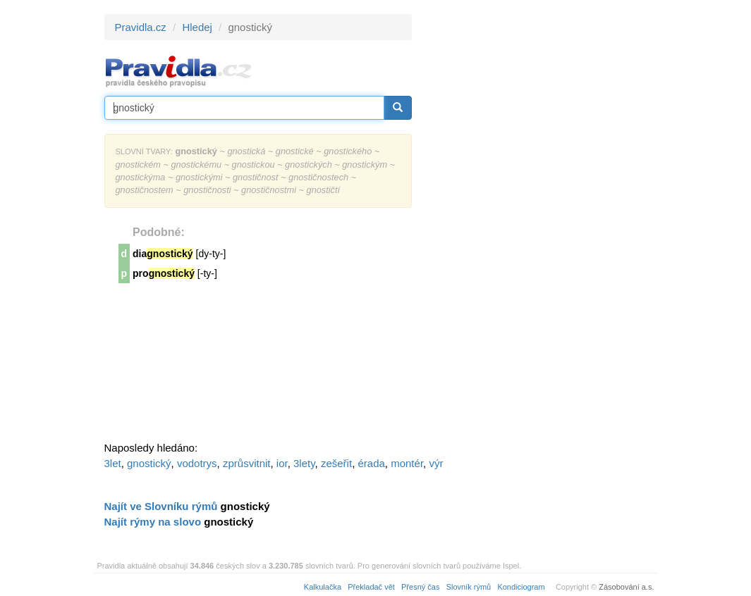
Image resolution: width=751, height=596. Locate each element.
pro (164, 273)
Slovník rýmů (468, 587)
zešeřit (336, 463)
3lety (304, 463)
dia (163, 253)
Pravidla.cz (140, 27)
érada (371, 463)
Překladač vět (371, 587)
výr (436, 463)
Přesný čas (420, 587)
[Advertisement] (539, 225)
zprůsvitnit (247, 463)
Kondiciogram (520, 587)
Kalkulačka (322, 587)
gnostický (149, 463)
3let (112, 463)
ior (282, 463)
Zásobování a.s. (626, 587)
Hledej (197, 27)
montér (407, 463)
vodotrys (197, 463)
